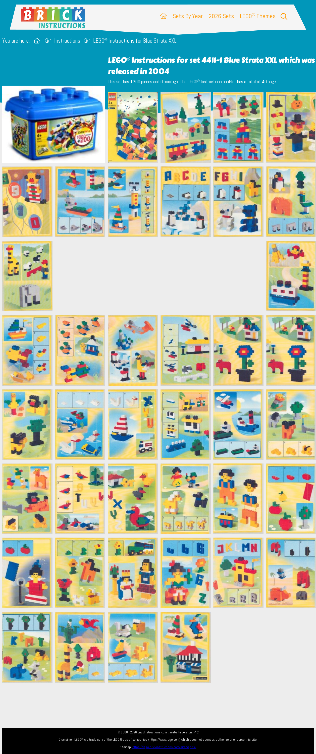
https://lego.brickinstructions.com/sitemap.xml (164, 747)
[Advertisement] (160, 276)
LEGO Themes (258, 16)
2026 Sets (221, 16)
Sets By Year (188, 16)
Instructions (67, 40)
